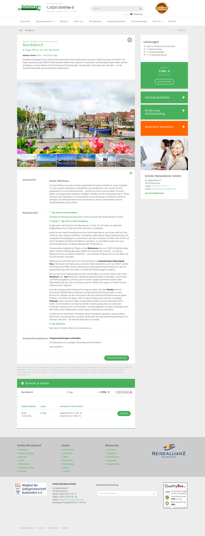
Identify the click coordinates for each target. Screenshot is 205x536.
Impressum (41, 528)
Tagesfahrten (113, 464)
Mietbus (64, 21)
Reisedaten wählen (116, 358)
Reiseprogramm (45, 21)
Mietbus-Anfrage (26, 453)
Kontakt (172, 21)
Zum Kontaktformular (154, 193)
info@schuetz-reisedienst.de (163, 189)
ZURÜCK (180, 30)
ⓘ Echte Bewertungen (179, 507)
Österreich (67, 460)
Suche (21, 460)
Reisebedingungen (26, 528)
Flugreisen (111, 460)
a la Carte (111, 450)
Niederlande (68, 464)
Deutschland (68, 450)
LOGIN (126, 14)
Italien (65, 457)
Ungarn (66, 467)
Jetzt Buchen (164, 82)
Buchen (124, 413)
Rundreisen (112, 453)
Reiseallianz (95, 21)
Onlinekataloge (139, 21)
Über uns (78, 21)
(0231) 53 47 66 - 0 (160, 186)
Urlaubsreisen (113, 457)
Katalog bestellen (116, 21)
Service (157, 21)
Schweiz (66, 471)
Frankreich (67, 453)
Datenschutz (54, 528)
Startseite (25, 21)
